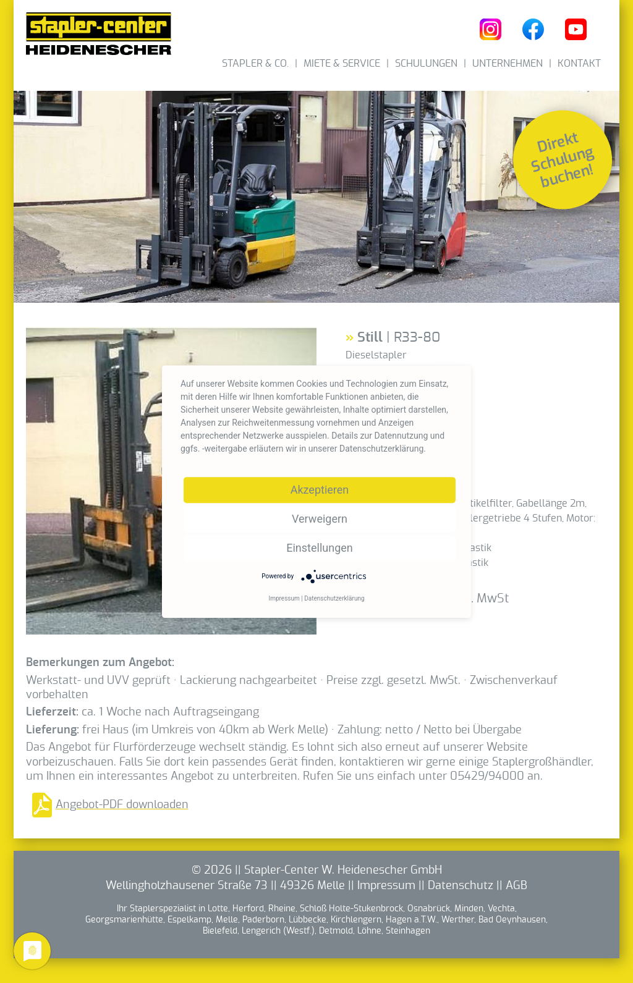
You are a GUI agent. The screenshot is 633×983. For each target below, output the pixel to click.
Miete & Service (342, 64)
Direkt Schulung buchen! (562, 160)
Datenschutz (460, 886)
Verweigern (319, 518)
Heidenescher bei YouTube (576, 29)
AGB (516, 886)
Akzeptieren (320, 489)
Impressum (386, 886)
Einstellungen (319, 547)
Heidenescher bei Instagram (490, 29)
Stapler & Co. (255, 64)
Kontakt (579, 64)
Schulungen (426, 64)
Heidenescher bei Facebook (533, 29)
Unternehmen (507, 64)
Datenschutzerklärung (334, 598)
